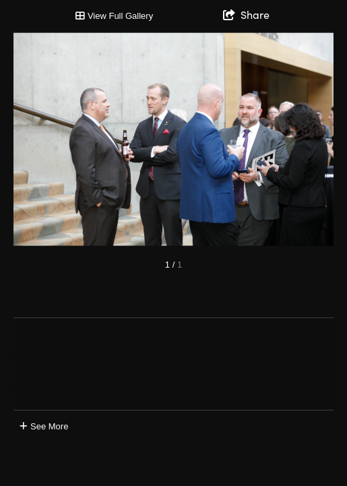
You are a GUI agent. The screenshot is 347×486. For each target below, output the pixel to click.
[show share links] (246, 14)
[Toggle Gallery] (114, 16)
